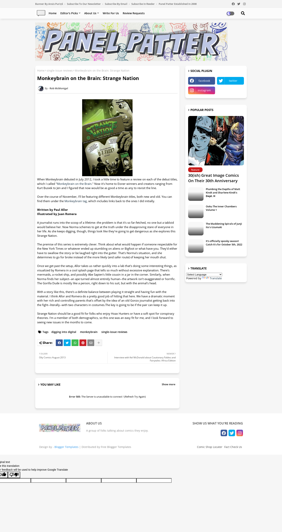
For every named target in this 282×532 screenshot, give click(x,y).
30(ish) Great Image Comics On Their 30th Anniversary (213, 178)
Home (53, 13)
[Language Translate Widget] (204, 274)
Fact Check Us (233, 447)
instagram (204, 90)
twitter (233, 81)
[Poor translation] (14, 475)
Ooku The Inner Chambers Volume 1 (221, 208)
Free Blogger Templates (116, 447)
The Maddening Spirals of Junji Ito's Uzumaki (224, 225)
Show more (168, 384)
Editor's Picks (69, 13)
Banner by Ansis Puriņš (49, 4)
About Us (90, 13)
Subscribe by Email (116, 4)
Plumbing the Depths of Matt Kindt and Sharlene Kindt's (223, 192)
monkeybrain (89, 332)
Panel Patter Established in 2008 (178, 4)
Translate (212, 278)
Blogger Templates (66, 447)
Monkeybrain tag (75, 201)
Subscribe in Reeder (143, 4)
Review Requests (134, 13)
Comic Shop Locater (209, 447)
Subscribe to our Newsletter (84, 4)
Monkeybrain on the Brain (74, 184)
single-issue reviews (60, 70)
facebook (204, 81)
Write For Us (111, 13)
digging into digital (63, 332)
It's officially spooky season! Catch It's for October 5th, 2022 (224, 242)
